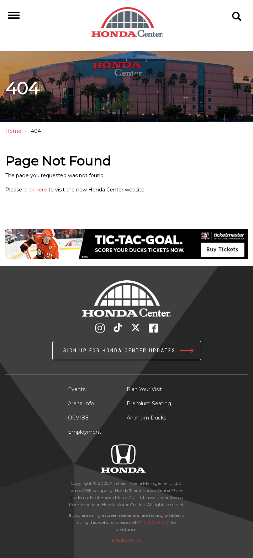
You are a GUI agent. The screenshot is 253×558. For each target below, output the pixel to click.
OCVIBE (78, 418)
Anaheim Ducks (146, 418)
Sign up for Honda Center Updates (119, 350)
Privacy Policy (126, 540)
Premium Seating (149, 403)
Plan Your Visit (144, 389)
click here (35, 189)
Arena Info (81, 403)
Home (13, 131)
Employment (84, 432)
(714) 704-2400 (153, 522)
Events (76, 389)
